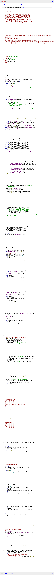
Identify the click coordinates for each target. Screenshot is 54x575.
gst (38, 4)
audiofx (41, 4)
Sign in (52, 1)
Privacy (9, 573)
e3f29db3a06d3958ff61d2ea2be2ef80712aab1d (25, 4)
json (52, 573)
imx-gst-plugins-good (10, 4)
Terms (12, 573)
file (23, 7)
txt (49, 573)
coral (3, 4)
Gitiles (6, 573)
